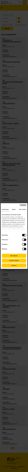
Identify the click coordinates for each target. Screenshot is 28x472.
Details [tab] (14, 209)
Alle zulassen (14, 255)
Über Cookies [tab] (22, 209)
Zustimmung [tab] (5, 209)
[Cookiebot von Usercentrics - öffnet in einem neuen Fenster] (20, 205)
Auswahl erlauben (14, 260)
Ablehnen (14, 265)
